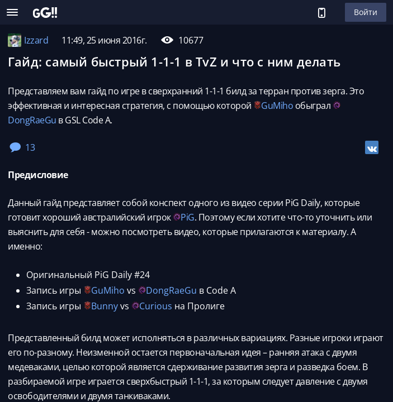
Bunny (104, 306)
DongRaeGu (32, 120)
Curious (155, 306)
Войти (365, 12)
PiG (188, 217)
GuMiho (277, 105)
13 (22, 147)
